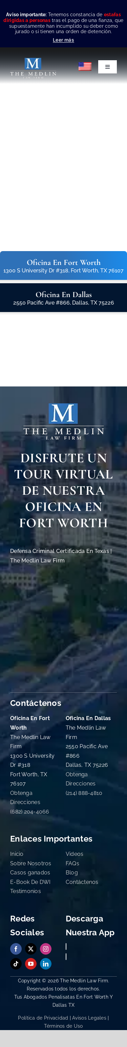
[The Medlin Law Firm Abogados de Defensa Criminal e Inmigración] (63, 406)
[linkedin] (45, 964)
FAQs (72, 863)
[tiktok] (16, 964)
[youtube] (31, 964)
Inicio (17, 854)
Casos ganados (30, 872)
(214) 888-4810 (84, 793)
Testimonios (25, 891)
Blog (72, 872)
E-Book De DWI (30, 882)
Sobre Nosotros (30, 863)
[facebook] (16, 949)
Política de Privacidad (43, 1018)
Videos (75, 854)
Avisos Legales (89, 1018)
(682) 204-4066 (29, 811)
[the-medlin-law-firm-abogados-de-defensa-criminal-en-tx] (33, 60)
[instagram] (45, 949)
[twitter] (31, 949)
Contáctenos (82, 882)
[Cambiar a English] (85, 67)
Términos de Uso (63, 1026)
